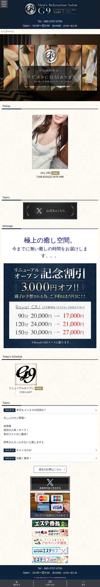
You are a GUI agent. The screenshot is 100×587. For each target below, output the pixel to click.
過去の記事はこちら (52, 469)
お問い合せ (50, 583)
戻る (83, 583)
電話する (16, 583)
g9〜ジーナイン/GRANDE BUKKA (55, 577)
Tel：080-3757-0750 (50, 21)
